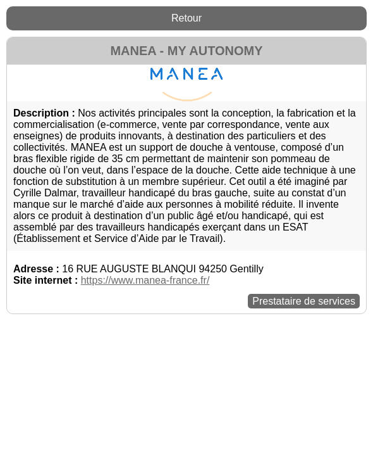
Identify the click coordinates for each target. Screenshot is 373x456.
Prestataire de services (303, 301)
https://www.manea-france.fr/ (145, 280)
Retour (186, 18)
